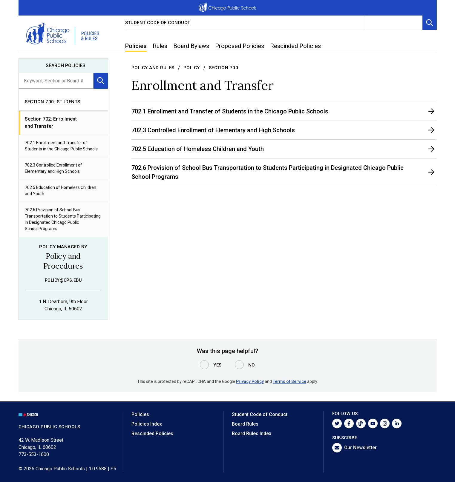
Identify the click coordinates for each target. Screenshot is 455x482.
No (251, 365)
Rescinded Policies (152, 433)
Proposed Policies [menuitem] (239, 46)
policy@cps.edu (63, 280)
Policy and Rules (152, 67)
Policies (140, 414)
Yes (217, 365)
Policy (191, 67)
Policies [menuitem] (136, 46)
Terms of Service (289, 381)
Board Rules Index (251, 433)
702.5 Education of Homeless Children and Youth (60, 190)
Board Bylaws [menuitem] (191, 46)
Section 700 (223, 67)
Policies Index (146, 424)
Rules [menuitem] (160, 46)
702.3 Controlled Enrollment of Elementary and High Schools (53, 168)
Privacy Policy (250, 381)
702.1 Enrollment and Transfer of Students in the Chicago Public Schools (61, 145)
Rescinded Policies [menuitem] (295, 46)
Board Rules (245, 424)
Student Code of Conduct (158, 22)
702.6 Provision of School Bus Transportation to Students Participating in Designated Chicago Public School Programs (63, 219)
